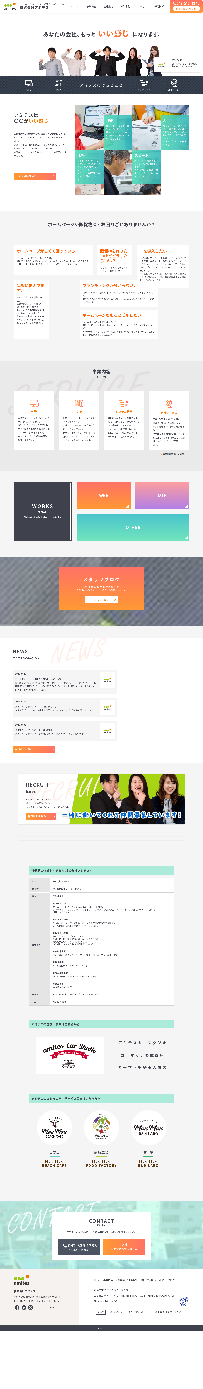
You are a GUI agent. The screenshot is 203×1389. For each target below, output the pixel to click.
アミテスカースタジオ (142, 1081)
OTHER (133, 527)
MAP (52, 1365)
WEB (104, 495)
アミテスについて (26, 176)
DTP (162, 495)
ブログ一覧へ (101, 599)
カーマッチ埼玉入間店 (142, 1105)
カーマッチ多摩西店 (143, 1093)
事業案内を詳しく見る (173, 454)
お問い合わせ (184, 12)
